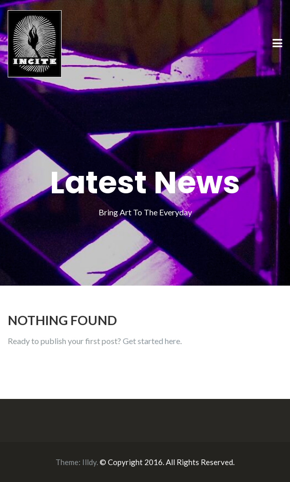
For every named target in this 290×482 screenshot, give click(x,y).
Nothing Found (62, 320)
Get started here (151, 341)
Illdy (89, 462)
